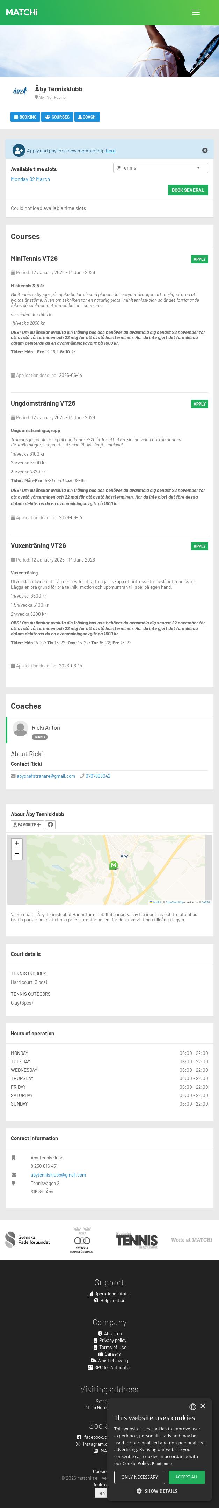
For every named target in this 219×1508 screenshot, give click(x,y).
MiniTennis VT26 (34, 258)
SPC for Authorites (109, 1367)
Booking (25, 116)
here (110, 150)
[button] (113, 865)
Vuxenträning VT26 (38, 545)
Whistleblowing (110, 1360)
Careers (109, 1354)
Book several (188, 190)
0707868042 (98, 776)
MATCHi (22, 12)
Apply (200, 259)
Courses (57, 116)
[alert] (159, 1449)
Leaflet (155, 902)
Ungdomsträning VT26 (43, 403)
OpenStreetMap (175, 902)
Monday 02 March (30, 179)
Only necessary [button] (140, 1477)
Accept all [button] (187, 1476)
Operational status (109, 1293)
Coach (87, 116)
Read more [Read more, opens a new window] (162, 1463)
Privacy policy (110, 1340)
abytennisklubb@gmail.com (58, 1175)
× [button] (202, 1406)
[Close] (205, 150)
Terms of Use (110, 1347)
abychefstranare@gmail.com (46, 776)
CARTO (206, 902)
